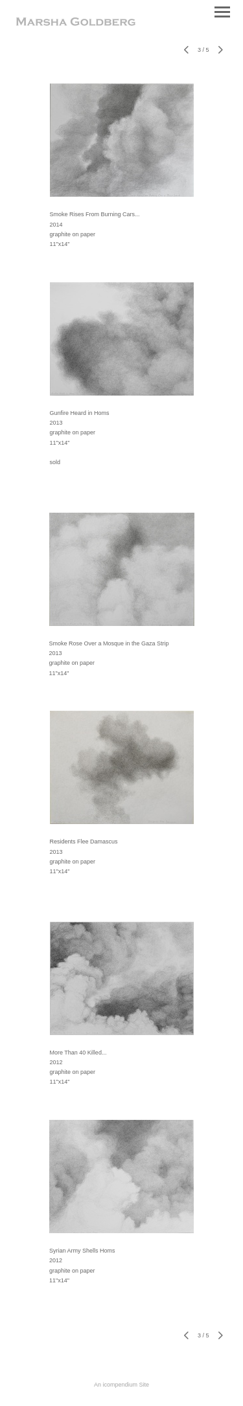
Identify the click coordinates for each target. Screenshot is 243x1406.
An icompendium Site (121, 1384)
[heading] (75, 23)
